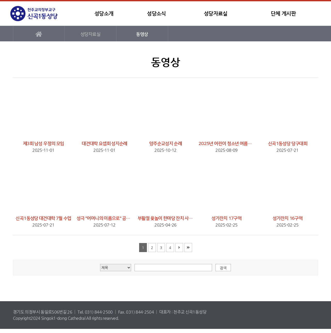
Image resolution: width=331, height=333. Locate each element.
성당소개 (103, 14)
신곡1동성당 (42, 13)
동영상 (142, 34)
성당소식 (156, 14)
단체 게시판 (283, 14)
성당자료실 (216, 14)
